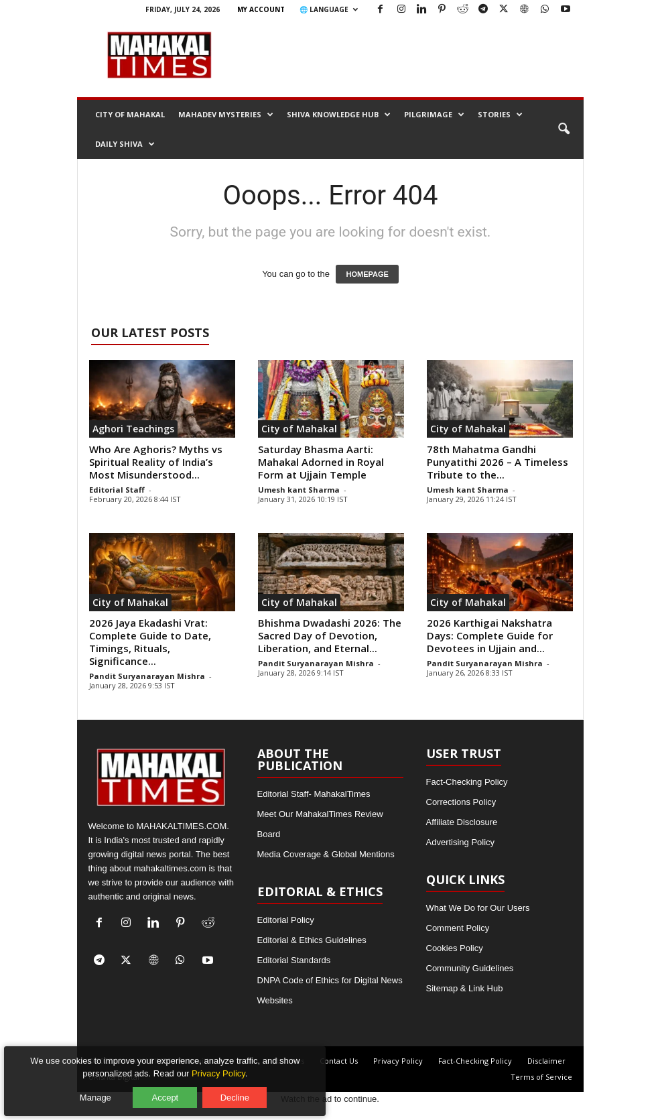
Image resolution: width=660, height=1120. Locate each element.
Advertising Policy (460, 842)
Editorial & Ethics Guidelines (312, 940)
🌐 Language (329, 9)
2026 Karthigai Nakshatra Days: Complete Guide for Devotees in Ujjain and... (490, 635)
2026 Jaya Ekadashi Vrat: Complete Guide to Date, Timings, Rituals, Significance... (150, 642)
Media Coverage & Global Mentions (326, 854)
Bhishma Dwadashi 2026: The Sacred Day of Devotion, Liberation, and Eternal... (329, 635)
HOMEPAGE (367, 274)
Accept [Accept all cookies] (170, 1091)
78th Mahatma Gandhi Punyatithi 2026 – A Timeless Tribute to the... (497, 461)
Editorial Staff (117, 490)
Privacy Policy (398, 1061)
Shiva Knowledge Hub (339, 114)
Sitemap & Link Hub (464, 988)
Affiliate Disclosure (462, 822)
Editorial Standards (294, 960)
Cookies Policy (454, 948)
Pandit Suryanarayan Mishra (147, 676)
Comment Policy (458, 928)
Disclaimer (546, 1061)
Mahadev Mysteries (225, 114)
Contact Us (339, 1061)
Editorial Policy (285, 920)
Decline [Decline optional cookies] (240, 1091)
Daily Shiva (125, 144)
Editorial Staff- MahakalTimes (314, 794)
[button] (563, 129)
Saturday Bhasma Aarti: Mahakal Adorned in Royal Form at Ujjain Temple (321, 461)
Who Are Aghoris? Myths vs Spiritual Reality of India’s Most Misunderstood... (155, 461)
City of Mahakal (130, 114)
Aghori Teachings (133, 428)
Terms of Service (541, 1077)
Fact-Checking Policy (467, 782)
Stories (500, 114)
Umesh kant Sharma (299, 490)
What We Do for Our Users (478, 908)
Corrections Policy (461, 802)
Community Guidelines (470, 968)
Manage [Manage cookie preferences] (101, 1091)
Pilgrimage (434, 114)
